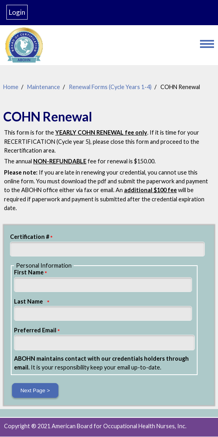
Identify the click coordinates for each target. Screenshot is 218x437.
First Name (29, 272)
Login (17, 12)
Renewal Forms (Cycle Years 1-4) (110, 86)
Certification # (29, 236)
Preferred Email (35, 330)
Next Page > (35, 390)
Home (10, 86)
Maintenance (43, 86)
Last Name (28, 301)
